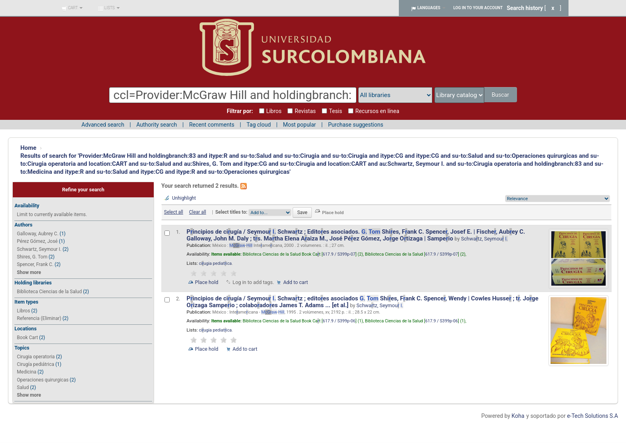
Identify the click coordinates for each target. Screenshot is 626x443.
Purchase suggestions (355, 124)
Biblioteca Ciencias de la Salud (49, 291)
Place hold (206, 282)
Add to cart (295, 282)
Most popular (299, 124)
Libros (23, 311)
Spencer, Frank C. (35, 264)
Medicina (26, 372)
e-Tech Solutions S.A (592, 416)
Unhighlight (184, 198)
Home (28, 147)
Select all (173, 212)
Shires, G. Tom (32, 257)
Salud (23, 387)
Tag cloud (258, 124)
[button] (72, 8)
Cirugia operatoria (36, 357)
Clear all (197, 212)
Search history (525, 8)
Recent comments (211, 124)
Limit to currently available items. (52, 214)
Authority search (156, 124)
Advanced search (102, 124)
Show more (29, 272)
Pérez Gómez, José (37, 241)
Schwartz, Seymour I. (39, 249)
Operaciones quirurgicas (42, 380)
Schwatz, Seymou (484, 239)
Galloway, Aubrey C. (37, 233)
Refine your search (83, 190)
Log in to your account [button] (478, 8)
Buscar (500, 94)
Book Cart (27, 337)
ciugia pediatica (215, 263)
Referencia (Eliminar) (39, 318)
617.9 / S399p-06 (339, 321)
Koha (517, 416)
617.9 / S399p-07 (339, 254)
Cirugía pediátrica (35, 364)
